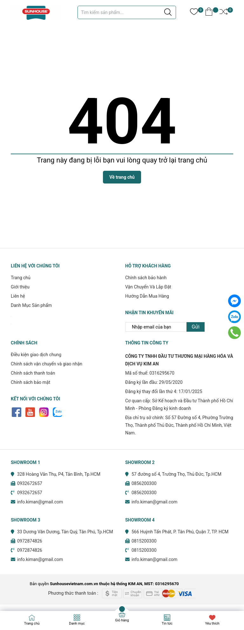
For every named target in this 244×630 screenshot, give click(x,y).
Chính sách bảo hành (145, 277)
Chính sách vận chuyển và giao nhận (46, 363)
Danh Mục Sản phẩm (31, 305)
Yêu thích (212, 623)
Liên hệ (18, 296)
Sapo (209, 583)
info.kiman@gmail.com (40, 501)
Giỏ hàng (122, 620)
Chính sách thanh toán (33, 373)
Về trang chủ (121, 177)
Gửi (196, 327)
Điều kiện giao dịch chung (36, 354)
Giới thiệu (20, 286)
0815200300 (144, 540)
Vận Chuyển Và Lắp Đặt (148, 286)
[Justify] (168, 12)
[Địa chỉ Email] (165, 327)
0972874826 (29, 540)
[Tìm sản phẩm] (127, 12)
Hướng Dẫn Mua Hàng (147, 296)
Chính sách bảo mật (30, 382)
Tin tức (167, 623)
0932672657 (29, 483)
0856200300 (144, 483)
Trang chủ (20, 277)
